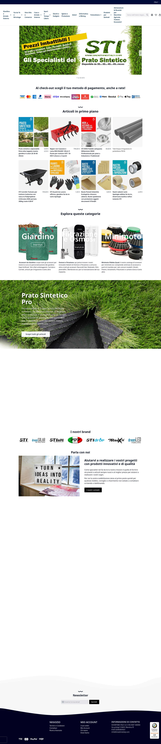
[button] (157, 2)
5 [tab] (83, 78)
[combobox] (137, 15)
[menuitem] (7, 15)
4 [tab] (82, 78)
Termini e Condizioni (57, 726)
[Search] (147, 15)
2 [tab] (78, 78)
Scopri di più (38, 245)
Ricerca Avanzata (56, 730)
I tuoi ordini (84, 726)
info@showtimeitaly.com (120, 732)
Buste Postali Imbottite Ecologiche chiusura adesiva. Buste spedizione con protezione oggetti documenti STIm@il (91, 196)
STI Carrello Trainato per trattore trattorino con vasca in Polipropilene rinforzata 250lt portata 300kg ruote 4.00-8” (28, 196)
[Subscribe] (94, 702)
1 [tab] (77, 78)
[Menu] (158, 723)
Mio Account (85, 728)
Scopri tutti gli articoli (36, 334)
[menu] (63, 15)
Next (140, 53)
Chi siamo (84, 730)
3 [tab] (80, 78)
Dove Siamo (84, 733)
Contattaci (53, 728)
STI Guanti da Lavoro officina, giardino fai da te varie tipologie (60, 194)
